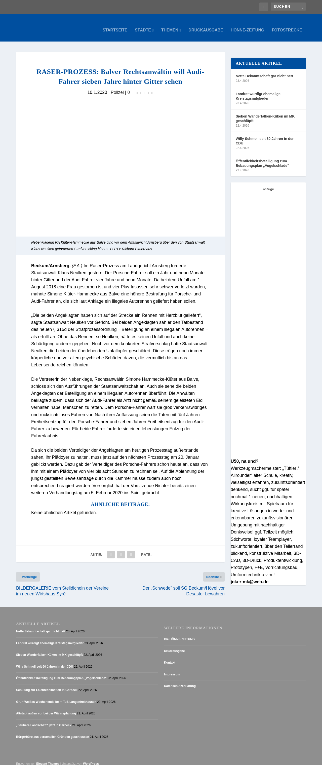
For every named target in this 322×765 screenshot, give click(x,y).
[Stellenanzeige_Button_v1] (268, 261)
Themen (169, 25)
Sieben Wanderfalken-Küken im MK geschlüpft (265, 113)
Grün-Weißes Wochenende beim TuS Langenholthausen (56, 697)
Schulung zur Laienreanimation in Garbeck (46, 685)
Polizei (117, 87)
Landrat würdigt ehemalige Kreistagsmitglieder (258, 91)
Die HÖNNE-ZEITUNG (179, 634)
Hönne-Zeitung (247, 25)
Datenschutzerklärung (180, 681)
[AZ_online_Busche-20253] (268, 449)
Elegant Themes (47, 759)
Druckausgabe (205, 25)
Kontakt (169, 658)
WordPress (91, 759)
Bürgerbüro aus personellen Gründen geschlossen (52, 732)
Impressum (172, 669)
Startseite (115, 25)
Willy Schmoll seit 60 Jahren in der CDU (265, 136)
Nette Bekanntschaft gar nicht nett (264, 71)
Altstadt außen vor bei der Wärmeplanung (46, 708)
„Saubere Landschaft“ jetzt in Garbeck (43, 720)
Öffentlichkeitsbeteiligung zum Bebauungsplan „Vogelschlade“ (262, 158)
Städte (143, 25)
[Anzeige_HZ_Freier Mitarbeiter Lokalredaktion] (268, 371)
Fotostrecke (287, 25)
